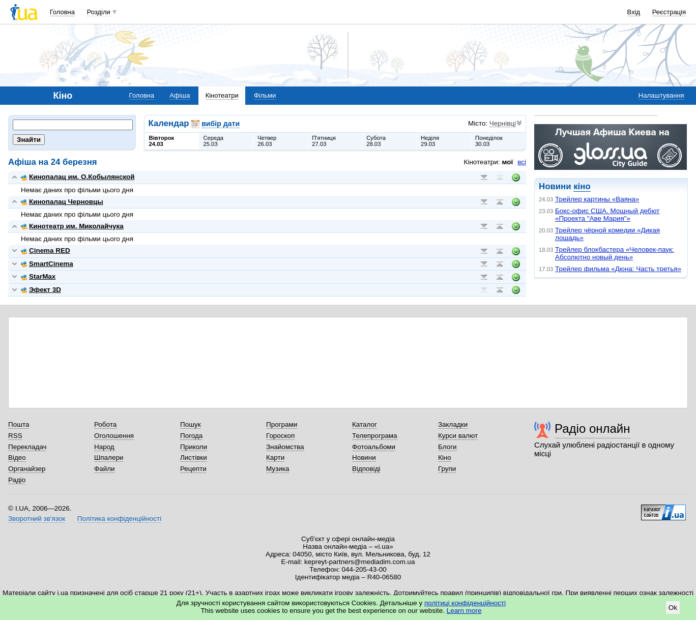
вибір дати (220, 124)
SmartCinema (47, 264)
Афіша (179, 95)
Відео (17, 457)
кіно (581, 186)
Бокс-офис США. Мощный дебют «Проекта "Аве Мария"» (607, 214)
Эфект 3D (41, 289)
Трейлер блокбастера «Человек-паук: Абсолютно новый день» (614, 253)
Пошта (18, 424)
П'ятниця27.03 (324, 141)
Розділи (98, 12)
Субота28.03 (376, 141)
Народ (104, 447)
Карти (275, 457)
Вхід (634, 12)
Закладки (453, 424)
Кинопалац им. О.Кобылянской (77, 177)
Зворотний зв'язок (36, 518)
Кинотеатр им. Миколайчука (72, 226)
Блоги (447, 447)
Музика (277, 469)
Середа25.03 (213, 141)
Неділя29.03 (430, 141)
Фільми (265, 95)
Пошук (190, 424)
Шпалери (108, 457)
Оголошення (114, 435)
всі (521, 162)
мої (507, 162)
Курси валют (458, 435)
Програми (281, 424)
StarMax (38, 276)
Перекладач (27, 447)
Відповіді (366, 469)
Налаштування (661, 95)
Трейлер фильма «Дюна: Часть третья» (618, 269)
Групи (447, 469)
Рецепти (193, 469)
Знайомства (285, 447)
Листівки (193, 457)
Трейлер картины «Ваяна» (597, 199)
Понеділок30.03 (489, 141)
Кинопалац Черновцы (62, 201)
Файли (104, 469)
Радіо (16, 480)
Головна (62, 12)
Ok (673, 607)
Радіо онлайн (592, 428)
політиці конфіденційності (465, 603)
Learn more (464, 610)
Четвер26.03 (266, 141)
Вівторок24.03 (162, 141)
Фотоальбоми (373, 447)
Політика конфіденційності (119, 518)
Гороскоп (280, 435)
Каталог (364, 424)
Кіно (444, 457)
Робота (105, 424)
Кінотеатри (222, 95)
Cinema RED (45, 250)
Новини (364, 457)
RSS (15, 435)
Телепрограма (374, 435)
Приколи (193, 447)
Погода (191, 435)
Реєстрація (669, 12)
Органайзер (26, 469)
